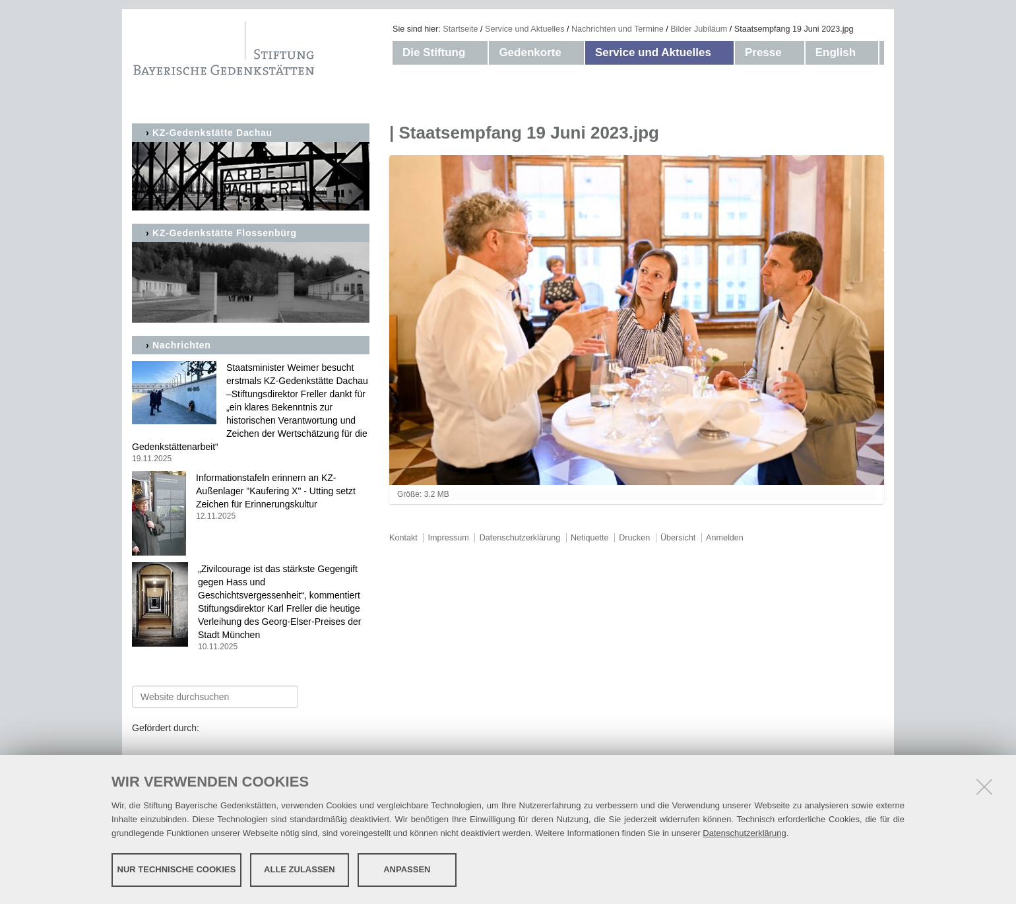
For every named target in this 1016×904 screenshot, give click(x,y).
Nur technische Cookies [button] (176, 869)
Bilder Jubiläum (698, 29)
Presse (763, 52)
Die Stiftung (433, 52)
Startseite (460, 29)
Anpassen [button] (406, 869)
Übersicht (677, 537)
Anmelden (725, 537)
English (835, 52)
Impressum (448, 537)
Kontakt (403, 537)
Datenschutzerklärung (744, 833)
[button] (478, 53)
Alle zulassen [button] (299, 869)
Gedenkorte (530, 52)
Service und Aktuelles (524, 29)
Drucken (634, 537)
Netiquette (589, 537)
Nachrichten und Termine (617, 29)
